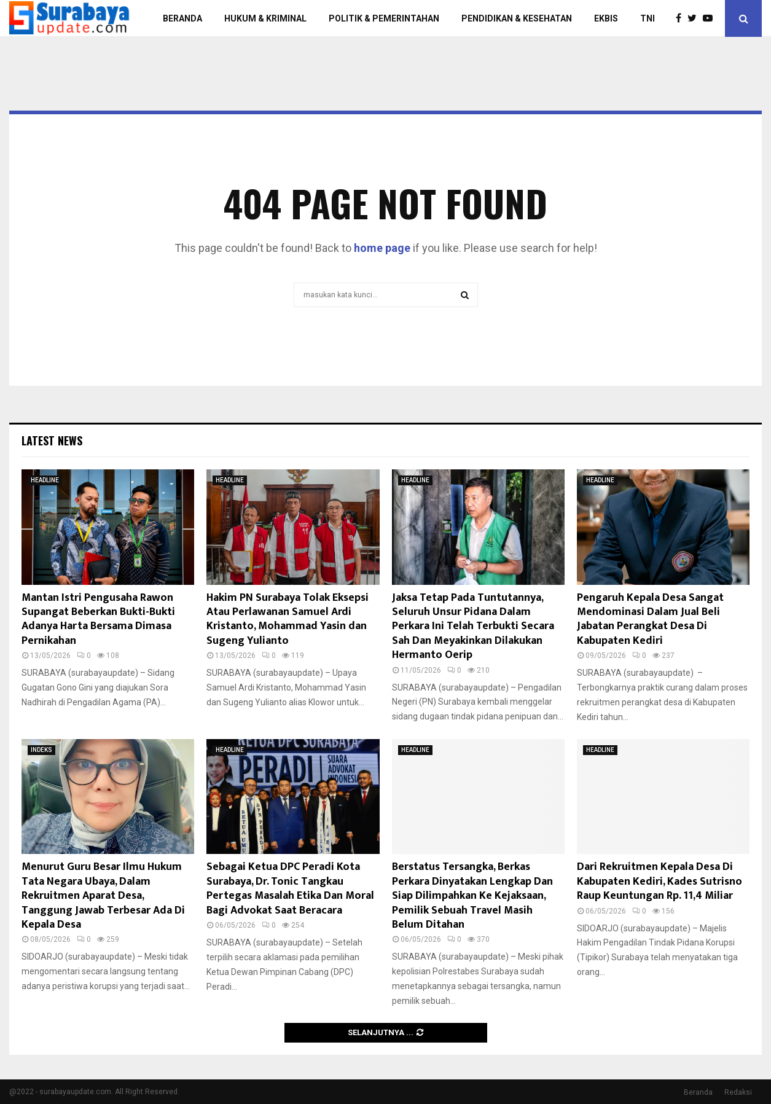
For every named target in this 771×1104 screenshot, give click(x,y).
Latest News (52, 440)
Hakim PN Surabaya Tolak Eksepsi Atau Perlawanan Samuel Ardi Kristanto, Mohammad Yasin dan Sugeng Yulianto (287, 619)
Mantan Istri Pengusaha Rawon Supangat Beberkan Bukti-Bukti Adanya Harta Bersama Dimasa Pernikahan (98, 619)
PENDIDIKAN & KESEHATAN (516, 18)
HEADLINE (45, 480)
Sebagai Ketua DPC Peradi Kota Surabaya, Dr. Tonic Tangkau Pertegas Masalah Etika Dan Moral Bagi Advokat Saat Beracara (290, 888)
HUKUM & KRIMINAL (265, 18)
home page (382, 247)
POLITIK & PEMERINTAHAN (384, 18)
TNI (647, 18)
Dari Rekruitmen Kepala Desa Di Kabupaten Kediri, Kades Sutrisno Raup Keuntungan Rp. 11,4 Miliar (659, 881)
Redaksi (738, 1092)
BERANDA (182, 18)
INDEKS (41, 749)
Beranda (698, 1092)
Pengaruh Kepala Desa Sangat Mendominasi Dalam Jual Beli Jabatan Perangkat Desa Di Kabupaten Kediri (650, 619)
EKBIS (606, 18)
